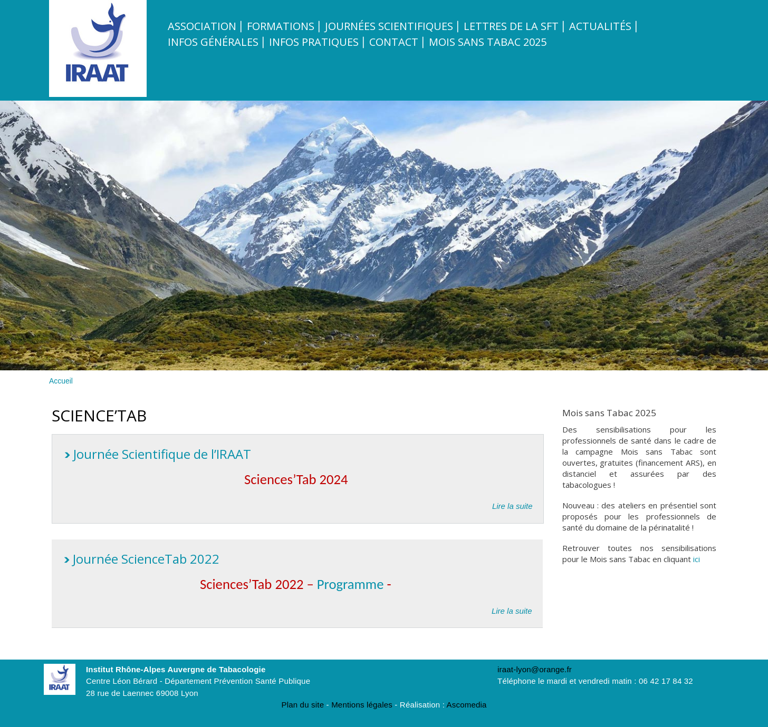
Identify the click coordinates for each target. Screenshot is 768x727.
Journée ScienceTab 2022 (146, 558)
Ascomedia (467, 704)
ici (696, 559)
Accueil (61, 381)
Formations (280, 26)
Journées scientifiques (389, 26)
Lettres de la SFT (511, 26)
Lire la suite (512, 505)
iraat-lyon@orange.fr (534, 669)
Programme (352, 584)
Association (202, 26)
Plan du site (302, 704)
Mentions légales (361, 704)
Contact (393, 42)
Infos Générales (213, 42)
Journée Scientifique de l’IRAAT (162, 454)
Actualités (600, 26)
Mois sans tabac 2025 (487, 42)
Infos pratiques (314, 42)
